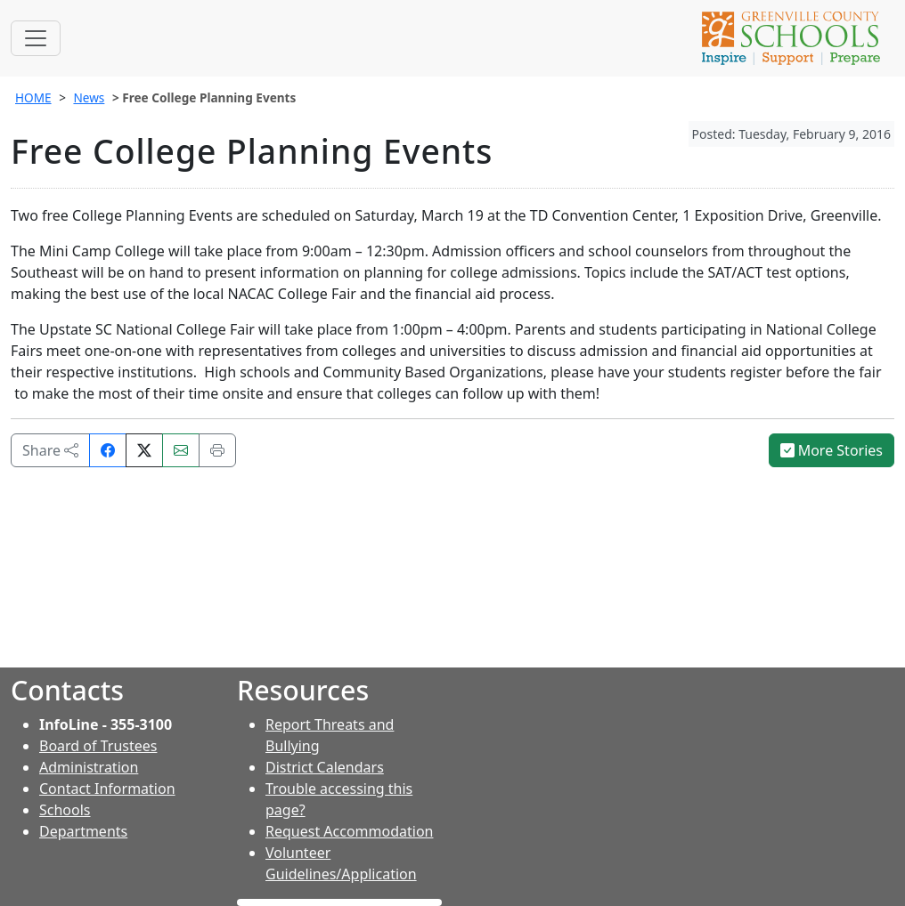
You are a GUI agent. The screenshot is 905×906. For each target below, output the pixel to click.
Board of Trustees (98, 746)
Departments (83, 831)
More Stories (832, 450)
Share (50, 450)
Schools (65, 810)
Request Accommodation (349, 831)
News (88, 97)
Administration (88, 767)
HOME (33, 97)
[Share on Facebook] (107, 450)
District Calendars (324, 767)
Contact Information (107, 788)
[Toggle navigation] (36, 38)
